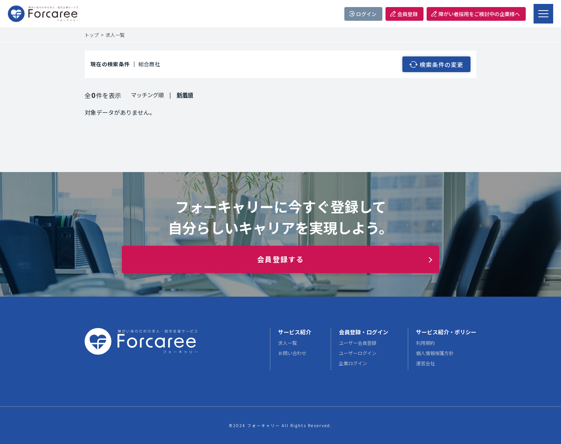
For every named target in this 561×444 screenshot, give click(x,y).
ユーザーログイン (357, 355)
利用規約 (425, 345)
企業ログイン (353, 365)
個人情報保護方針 (435, 355)
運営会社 (425, 365)
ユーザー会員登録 (357, 345)
